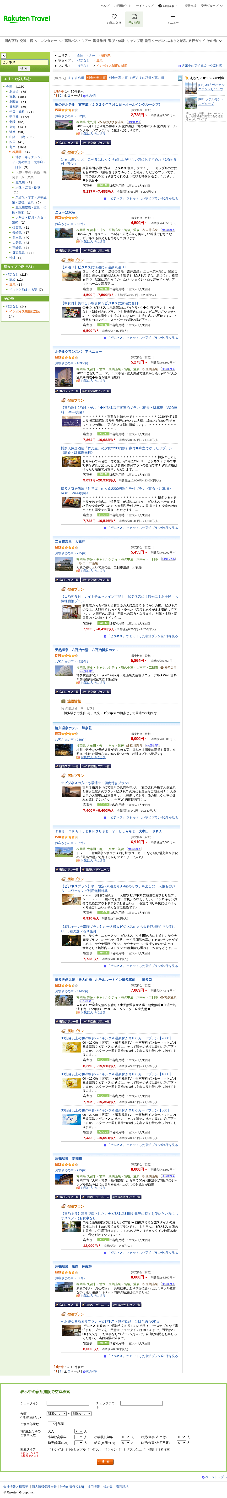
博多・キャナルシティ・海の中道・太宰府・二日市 (29, 162)
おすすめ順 (76, 78)
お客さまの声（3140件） (72, 991)
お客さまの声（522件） (71, 116)
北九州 (20, 182)
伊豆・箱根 (17, 112)
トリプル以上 (132, 1449)
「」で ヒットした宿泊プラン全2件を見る (142, 338)
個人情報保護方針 (44, 1486)
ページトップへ (216, 1477)
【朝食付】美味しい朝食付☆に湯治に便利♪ (100, 303)
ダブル (96, 1449)
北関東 (14, 102)
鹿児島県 (18, 252)
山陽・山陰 (17, 137)
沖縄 (12, 258)
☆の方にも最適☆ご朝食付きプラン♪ (95, 783)
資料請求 (122, 1486)
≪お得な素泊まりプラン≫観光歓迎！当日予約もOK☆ (110, 1321)
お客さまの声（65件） (70, 224)
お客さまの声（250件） (71, 739)
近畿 (12, 132)
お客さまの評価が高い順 (147, 78)
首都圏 (14, 107)
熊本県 (17, 237)
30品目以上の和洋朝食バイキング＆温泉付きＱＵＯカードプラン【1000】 (117, 1074)
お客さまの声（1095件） (72, 363)
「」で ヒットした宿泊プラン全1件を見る (142, 198)
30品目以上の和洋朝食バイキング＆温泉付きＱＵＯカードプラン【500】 (116, 1110)
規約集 (108, 1486)
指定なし (83, 60)
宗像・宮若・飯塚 (28, 187)
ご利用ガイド (122, 5)
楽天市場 (190, 5)
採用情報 (93, 1486)
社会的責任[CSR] (72, 1486)
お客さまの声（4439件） (72, 661)
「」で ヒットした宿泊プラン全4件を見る (142, 1145)
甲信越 (14, 117)
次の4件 (91, 95)
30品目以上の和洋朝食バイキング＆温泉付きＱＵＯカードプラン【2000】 (117, 1038)
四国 (12, 142)
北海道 (14, 91)
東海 (12, 127)
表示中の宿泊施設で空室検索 (202, 66)
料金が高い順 (118, 78)
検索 (105, 1462)
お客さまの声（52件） (70, 1278)
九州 (92, 55)
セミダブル (78, 1449)
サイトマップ (144, 5)
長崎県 (17, 232)
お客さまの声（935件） (71, 1170)
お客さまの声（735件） (71, 553)
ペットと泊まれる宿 (23, 289)
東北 (12, 96)
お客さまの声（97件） (70, 843)
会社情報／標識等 (15, 1486)
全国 (80, 55)
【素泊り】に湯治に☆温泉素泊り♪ (93, 267)
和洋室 (165, 1449)
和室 (151, 1449)
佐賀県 (17, 227)
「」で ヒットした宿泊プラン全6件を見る (142, 528)
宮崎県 (17, 247)
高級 (12, 279)
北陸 (12, 122)
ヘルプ (105, 5)
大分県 (17, 242)
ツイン (112, 1449)
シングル (58, 1449)
